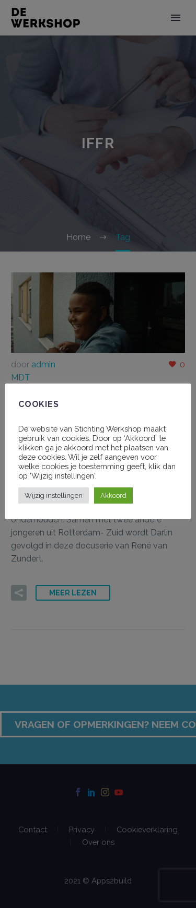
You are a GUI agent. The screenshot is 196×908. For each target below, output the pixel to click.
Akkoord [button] (113, 495)
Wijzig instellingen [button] (54, 495)
